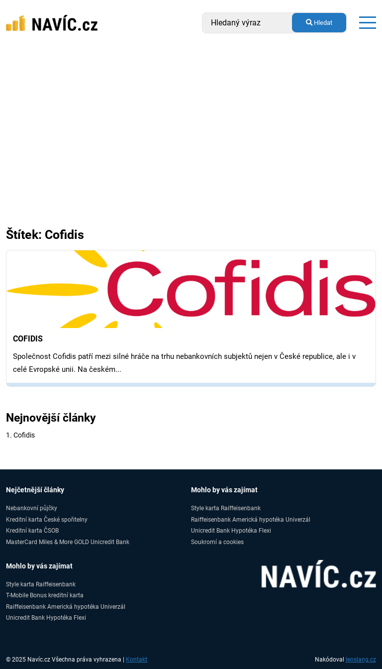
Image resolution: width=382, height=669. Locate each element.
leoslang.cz (361, 659)
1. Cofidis (20, 435)
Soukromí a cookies (217, 542)
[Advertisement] (191, 153)
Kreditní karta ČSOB (32, 530)
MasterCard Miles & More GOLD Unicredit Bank (67, 542)
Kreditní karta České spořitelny (47, 519)
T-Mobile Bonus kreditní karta (45, 595)
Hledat (319, 22)
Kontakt (136, 659)
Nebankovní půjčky (31, 508)
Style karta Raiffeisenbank (226, 508)
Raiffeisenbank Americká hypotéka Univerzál (250, 519)
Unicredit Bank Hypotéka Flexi (231, 530)
